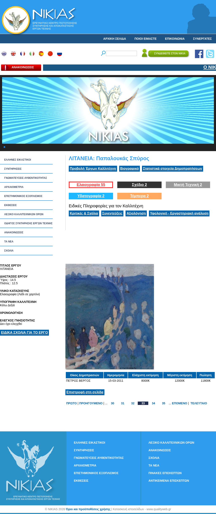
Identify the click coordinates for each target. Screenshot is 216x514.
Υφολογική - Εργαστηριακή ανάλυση (179, 213)
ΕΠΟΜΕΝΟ (179, 403)
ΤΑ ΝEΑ (9, 241)
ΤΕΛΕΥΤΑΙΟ (198, 403)
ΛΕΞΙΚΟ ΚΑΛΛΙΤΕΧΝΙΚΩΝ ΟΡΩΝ (23, 214)
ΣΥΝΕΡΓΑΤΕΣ (202, 38)
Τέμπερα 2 (139, 196)
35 (163, 403)
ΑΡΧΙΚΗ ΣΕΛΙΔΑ (114, 38)
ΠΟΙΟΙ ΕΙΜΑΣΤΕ (145, 38)
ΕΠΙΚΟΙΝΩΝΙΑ (175, 38)
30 (112, 403)
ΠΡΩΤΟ (71, 403)
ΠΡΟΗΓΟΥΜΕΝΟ (91, 403)
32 (133, 403)
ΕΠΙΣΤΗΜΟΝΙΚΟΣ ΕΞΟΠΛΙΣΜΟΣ (23, 196)
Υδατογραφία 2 (90, 196)
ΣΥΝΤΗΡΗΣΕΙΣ (13, 168)
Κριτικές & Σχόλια (84, 213)
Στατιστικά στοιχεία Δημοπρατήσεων (172, 168)
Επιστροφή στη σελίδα (84, 392)
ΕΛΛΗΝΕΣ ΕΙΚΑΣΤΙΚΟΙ (17, 159)
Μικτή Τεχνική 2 (188, 185)
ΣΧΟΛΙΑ (9, 250)
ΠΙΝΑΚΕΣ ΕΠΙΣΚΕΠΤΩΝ (165, 473)
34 (153, 403)
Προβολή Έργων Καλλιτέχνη (93, 168)
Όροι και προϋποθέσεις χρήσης (88, 509)
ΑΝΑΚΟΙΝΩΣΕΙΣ (13, 232)
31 (122, 403)
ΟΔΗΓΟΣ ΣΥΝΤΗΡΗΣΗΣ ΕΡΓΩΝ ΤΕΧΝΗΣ (28, 223)
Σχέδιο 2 (139, 185)
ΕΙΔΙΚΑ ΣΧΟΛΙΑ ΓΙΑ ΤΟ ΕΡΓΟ (24, 332)
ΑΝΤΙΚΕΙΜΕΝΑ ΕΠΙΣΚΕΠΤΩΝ (168, 480)
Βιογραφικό (129, 168)
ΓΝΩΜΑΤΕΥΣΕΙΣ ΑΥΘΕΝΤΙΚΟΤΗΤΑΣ (25, 177)
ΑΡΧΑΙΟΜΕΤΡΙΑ (13, 187)
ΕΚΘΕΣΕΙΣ (10, 205)
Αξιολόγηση (136, 213)
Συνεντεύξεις (112, 213)
